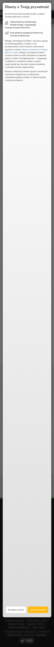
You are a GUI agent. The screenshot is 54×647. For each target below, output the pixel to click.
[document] (27, 310)
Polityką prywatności (29, 49)
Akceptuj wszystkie (38, 609)
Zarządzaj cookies (16, 609)
